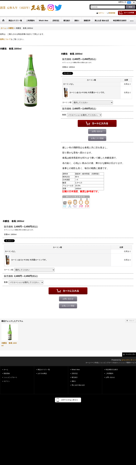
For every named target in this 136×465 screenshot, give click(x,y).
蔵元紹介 (75, 377)
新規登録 (112, 13)
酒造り (74, 381)
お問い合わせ (97, 131)
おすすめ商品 (42, 373)
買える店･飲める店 (78, 385)
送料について (5, 39)
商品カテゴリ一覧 (44, 369)
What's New (76, 369)
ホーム (6, 369)
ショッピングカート (10, 377)
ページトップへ (130, 354)
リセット (131, 320)
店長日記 (75, 373)
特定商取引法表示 (112, 369)
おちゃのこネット (129, 360)
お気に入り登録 (97, 138)
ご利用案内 (109, 373)
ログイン (101, 13)
